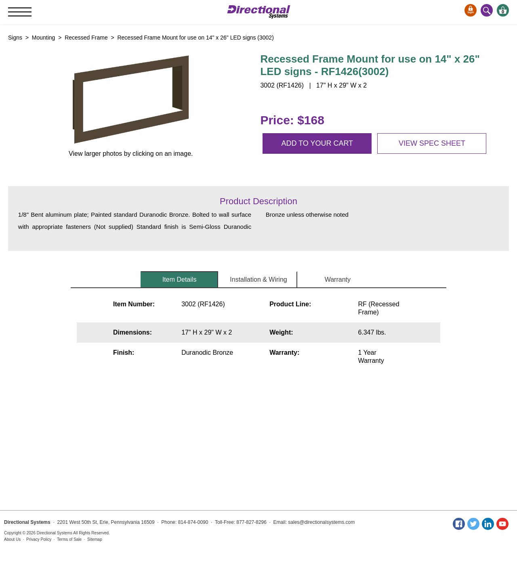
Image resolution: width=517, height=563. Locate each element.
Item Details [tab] (179, 279)
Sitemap (94, 539)
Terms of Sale (69, 539)
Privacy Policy (38, 539)
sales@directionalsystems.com (321, 522)
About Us (12, 539)
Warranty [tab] (338, 279)
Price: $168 (292, 120)
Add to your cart (317, 143)
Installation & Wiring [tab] (258, 279)
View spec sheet (432, 143)
